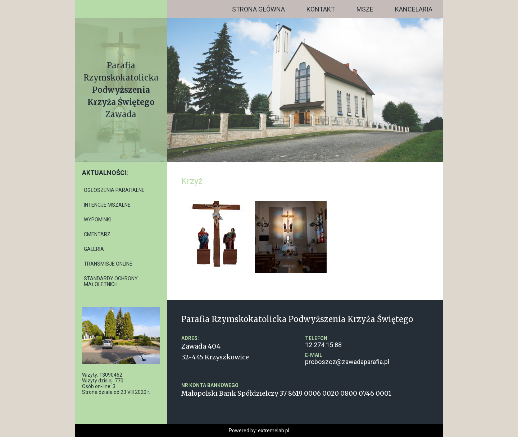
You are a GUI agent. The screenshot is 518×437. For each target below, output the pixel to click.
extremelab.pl (273, 430)
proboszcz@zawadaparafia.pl (367, 358)
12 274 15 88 (367, 342)
